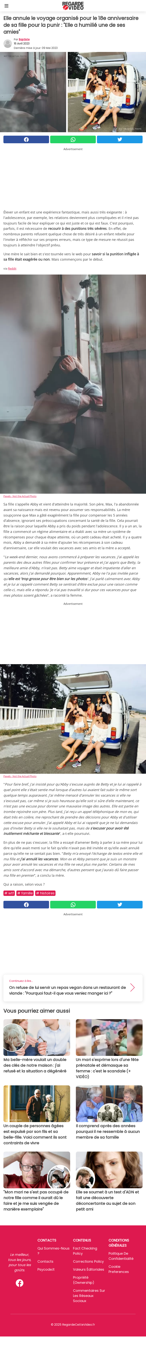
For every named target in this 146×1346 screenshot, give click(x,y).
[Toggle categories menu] (6, 5)
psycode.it (46, 1269)
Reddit (12, 268)
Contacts (45, 1261)
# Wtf (9, 893)
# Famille (25, 893)
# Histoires (45, 893)
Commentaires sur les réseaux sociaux (89, 1295)
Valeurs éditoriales (88, 1269)
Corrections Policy (88, 1261)
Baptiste (24, 39)
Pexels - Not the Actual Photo (19, 496)
